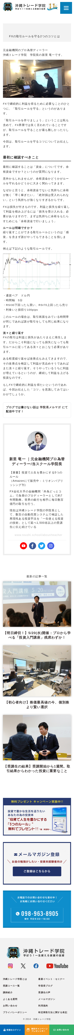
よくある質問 (10, 999)
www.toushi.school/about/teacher (38, 535)
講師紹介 (8, 992)
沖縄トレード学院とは (15, 979)
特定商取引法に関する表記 (52, 1012)
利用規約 (43, 1005)
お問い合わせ (10, 1005)
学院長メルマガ (50, 407)
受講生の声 (44, 992)
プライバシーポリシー (15, 1012)
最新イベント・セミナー (51, 979)
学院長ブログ (45, 986)
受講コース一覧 (11, 986)
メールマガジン (46, 999)
